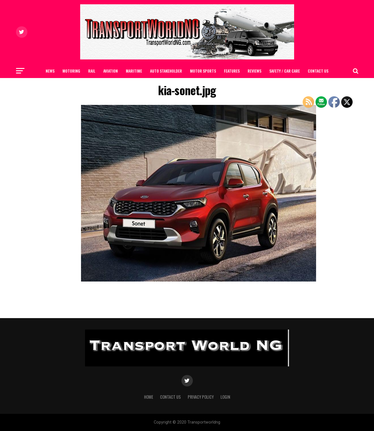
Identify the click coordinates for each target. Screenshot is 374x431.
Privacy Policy (201, 397)
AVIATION (110, 71)
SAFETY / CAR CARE (284, 71)
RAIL (91, 71)
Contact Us (318, 71)
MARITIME (134, 71)
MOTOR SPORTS (203, 71)
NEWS (50, 71)
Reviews (254, 71)
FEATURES (232, 71)
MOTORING (71, 71)
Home (148, 397)
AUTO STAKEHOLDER (166, 71)
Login (225, 397)
